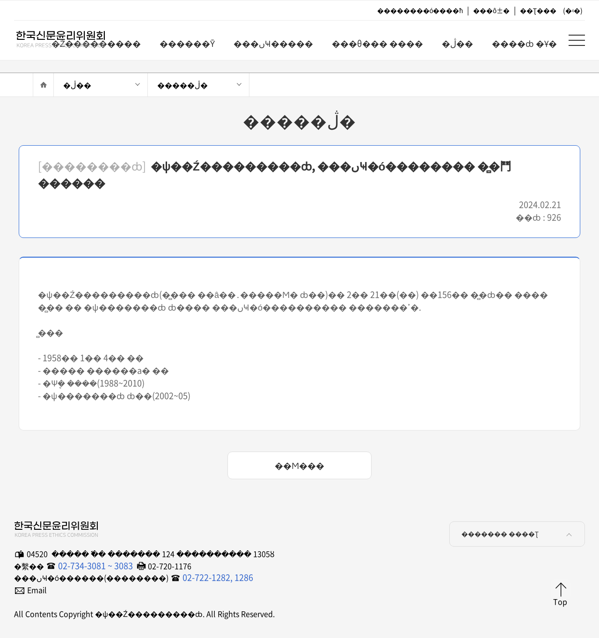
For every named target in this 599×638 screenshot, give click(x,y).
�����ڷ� (182, 84)
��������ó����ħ (420, 10)
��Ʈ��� (538, 10)
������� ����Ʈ (518, 535)
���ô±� (491, 10)
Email (37, 589)
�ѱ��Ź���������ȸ (51, 43)
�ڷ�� (77, 84)
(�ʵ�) (573, 10)
